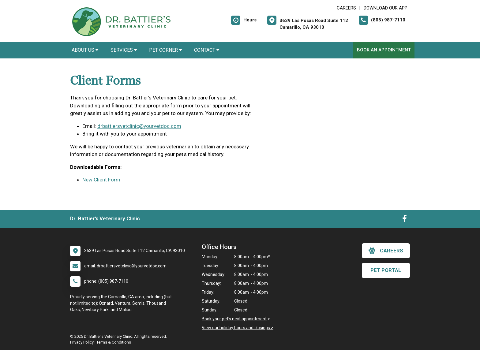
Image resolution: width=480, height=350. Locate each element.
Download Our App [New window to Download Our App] (385, 8)
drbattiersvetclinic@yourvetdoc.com (139, 126)
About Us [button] (85, 50)
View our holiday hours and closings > (237, 327)
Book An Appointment (384, 50)
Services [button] (124, 50)
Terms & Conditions (113, 342)
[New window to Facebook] (404, 220)
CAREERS (346, 8)
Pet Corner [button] (165, 50)
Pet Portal (385, 270)
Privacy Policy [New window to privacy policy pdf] (82, 342)
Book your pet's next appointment (234, 318)
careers (386, 250)
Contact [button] (206, 50)
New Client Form (101, 180)
